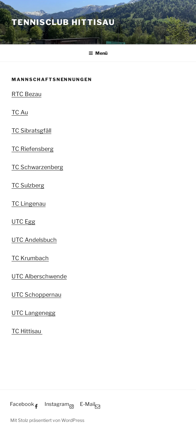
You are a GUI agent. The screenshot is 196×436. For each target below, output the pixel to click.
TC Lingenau (29, 203)
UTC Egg (23, 221)
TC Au (20, 112)
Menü (98, 53)
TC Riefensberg (33, 148)
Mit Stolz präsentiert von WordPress (47, 420)
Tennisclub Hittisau (63, 22)
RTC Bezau (26, 94)
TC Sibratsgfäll (31, 130)
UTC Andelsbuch (34, 239)
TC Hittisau (27, 331)
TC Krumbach (30, 258)
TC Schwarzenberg (37, 167)
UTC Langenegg (33, 312)
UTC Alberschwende (39, 276)
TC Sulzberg (28, 185)
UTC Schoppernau (36, 294)
